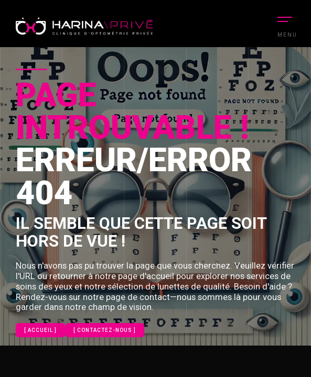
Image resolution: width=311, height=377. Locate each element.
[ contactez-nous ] (104, 330)
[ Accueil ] (40, 330)
